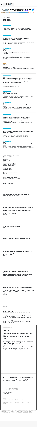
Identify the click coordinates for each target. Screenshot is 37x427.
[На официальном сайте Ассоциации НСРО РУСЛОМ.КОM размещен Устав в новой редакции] (9, 192)
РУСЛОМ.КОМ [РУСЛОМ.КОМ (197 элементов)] (7, 380)
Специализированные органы (9, 163)
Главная (4, 17)
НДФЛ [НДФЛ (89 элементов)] (27, 379)
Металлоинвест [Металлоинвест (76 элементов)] (30, 377)
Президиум (5, 159)
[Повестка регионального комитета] (9, 303)
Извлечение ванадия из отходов (10, 93)
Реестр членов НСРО (7, 166)
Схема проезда (6, 393)
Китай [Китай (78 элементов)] (21, 377)
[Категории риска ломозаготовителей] (29, 365)
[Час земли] (29, 371)
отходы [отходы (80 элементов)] (17, 380)
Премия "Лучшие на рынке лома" (10, 172)
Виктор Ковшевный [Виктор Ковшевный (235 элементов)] (10, 377)
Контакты (5, 174)
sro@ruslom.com (9, 392)
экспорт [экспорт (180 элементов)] (16, 382)
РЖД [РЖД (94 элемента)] (30, 379)
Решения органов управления (9, 164)
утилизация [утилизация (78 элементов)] (11, 382)
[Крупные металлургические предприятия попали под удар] (7, 371)
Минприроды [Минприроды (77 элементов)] (5, 379)
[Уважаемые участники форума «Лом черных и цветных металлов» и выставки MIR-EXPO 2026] (9, 223)
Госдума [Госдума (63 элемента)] (18, 377)
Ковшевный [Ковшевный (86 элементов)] (24, 377)
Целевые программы (7, 170)
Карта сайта (5, 173)
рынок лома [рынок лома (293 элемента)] (23, 380)
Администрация (6, 160)
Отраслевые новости (7, 25)
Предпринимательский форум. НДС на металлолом (20, 320)
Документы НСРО (7, 168)
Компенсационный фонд (8, 165)
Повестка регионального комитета (11, 305)
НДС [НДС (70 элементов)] (25, 379)
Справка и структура (7, 156)
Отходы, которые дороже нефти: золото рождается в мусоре (16, 28)
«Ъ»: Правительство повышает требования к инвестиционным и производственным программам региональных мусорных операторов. (17, 52)
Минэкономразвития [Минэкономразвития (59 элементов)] (21, 379)
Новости (4, 63)
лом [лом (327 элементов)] (14, 380)
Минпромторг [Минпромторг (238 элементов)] (13, 379)
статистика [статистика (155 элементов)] (6, 382)
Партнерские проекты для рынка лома (11, 178)
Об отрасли (5, 157)
